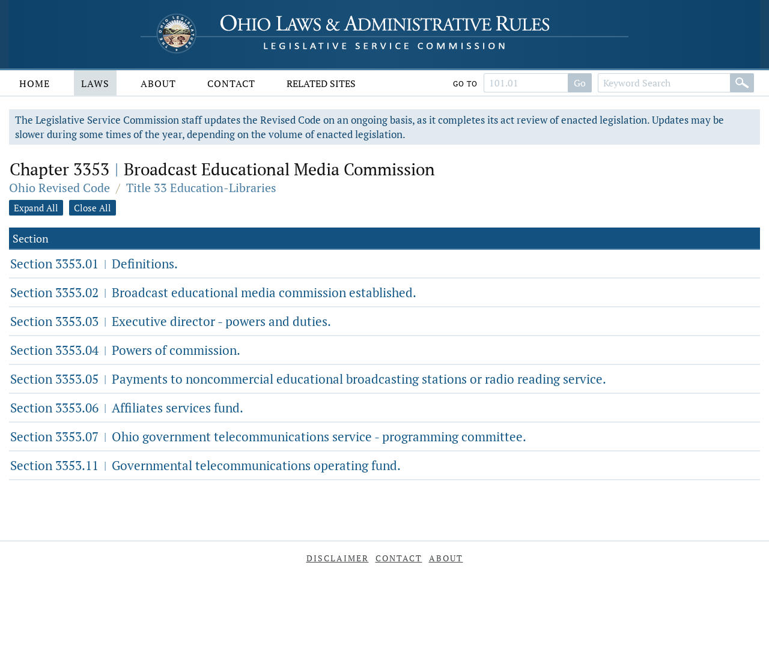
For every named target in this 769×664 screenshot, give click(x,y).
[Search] (742, 82)
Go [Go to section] (580, 82)
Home (34, 83)
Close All (92, 208)
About (158, 83)
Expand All (36, 208)
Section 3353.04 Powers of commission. (125, 350)
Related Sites (321, 83)
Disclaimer (337, 558)
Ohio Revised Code (59, 188)
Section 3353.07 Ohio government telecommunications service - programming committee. (268, 436)
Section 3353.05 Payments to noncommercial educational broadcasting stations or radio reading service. (308, 378)
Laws (95, 83)
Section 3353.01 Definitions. (94, 263)
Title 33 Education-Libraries (201, 188)
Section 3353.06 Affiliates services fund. (126, 407)
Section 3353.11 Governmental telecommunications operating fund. (205, 465)
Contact (231, 83)
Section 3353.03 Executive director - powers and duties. (170, 321)
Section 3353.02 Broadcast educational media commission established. (213, 292)
